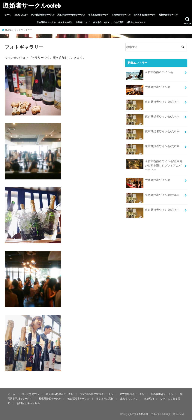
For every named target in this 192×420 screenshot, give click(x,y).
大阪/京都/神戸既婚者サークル (71, 15)
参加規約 (97, 22)
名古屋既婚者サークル (98, 15)
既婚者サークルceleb (32, 5)
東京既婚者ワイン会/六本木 (152, 102)
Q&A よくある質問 (113, 22)
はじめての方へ (21, 15)
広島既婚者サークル (121, 15)
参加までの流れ (65, 22)
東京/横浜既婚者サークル (42, 15)
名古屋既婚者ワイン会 (149, 73)
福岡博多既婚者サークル (144, 15)
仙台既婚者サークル (46, 22)
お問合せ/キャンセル (135, 22)
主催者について (83, 22)
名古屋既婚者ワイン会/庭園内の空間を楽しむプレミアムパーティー (154, 164)
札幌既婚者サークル (168, 15)
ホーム (8, 15)
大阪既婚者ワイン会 (148, 87)
